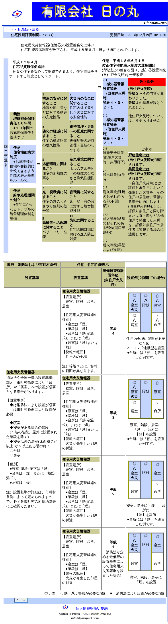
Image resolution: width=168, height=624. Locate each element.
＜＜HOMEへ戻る (25, 29)
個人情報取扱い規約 (92, 608)
